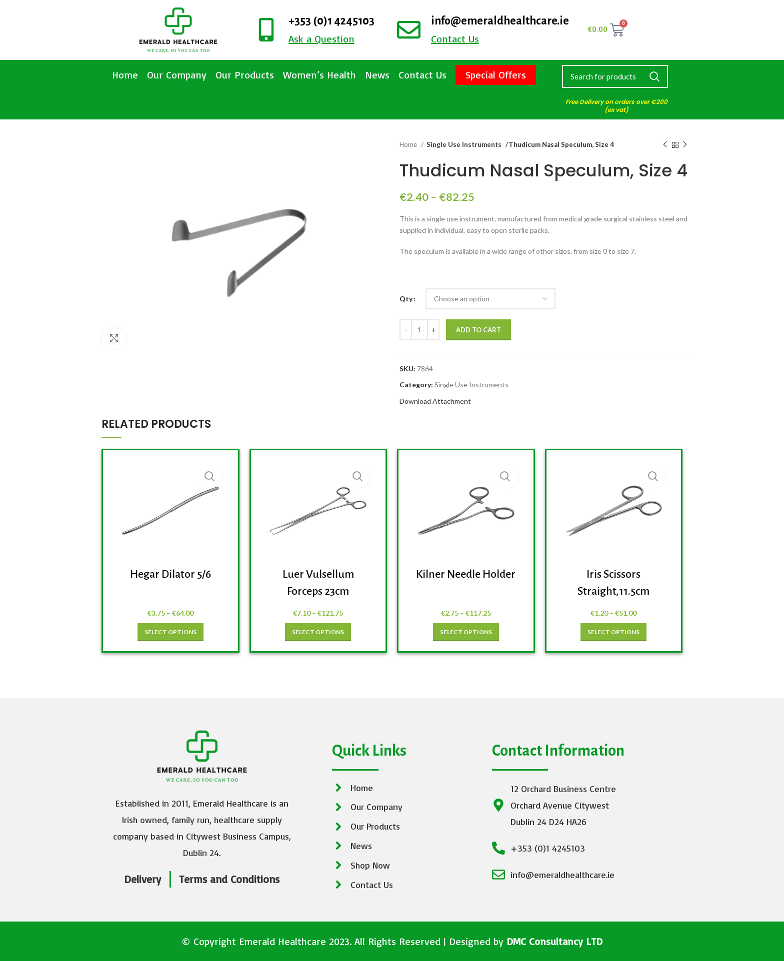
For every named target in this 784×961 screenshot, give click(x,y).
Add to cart (478, 330)
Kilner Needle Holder (466, 574)
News (377, 74)
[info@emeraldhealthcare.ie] (408, 29)
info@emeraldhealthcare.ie (500, 21)
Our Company (176, 74)
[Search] (615, 76)
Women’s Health (319, 74)
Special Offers (496, 74)
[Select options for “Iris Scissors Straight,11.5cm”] (613, 632)
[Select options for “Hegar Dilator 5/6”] (171, 632)
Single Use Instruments (460, 144)
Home (125, 74)
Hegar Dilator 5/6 (170, 574)
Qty (406, 298)
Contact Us (422, 74)
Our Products (245, 74)
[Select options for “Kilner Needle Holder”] (466, 632)
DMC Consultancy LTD (554, 941)
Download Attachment (435, 401)
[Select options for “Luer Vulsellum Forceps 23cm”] (318, 632)
